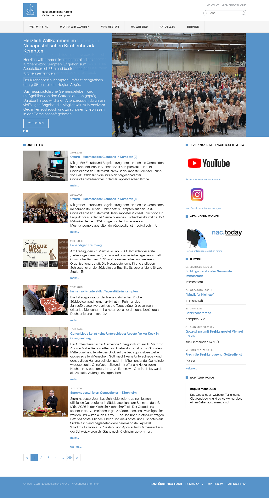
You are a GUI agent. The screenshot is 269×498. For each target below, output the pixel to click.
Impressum (215, 486)
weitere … (76, 449)
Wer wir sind (38, 29)
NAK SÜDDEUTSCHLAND (166, 486)
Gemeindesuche (234, 6)
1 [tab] (24, 133)
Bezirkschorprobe (198, 316)
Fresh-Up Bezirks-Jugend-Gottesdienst (214, 357)
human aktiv (194, 486)
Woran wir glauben (74, 29)
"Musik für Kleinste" (200, 297)
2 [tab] (27, 133)
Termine (193, 29)
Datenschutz (236, 486)
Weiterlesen (36, 125)
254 (70, 459)
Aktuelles (167, 29)
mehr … (74, 188)
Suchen (244, 15)
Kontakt (213, 6)
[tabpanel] (134, 87)
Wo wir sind (139, 29)
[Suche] (225, 16)
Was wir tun (110, 29)
